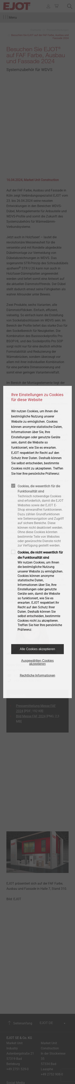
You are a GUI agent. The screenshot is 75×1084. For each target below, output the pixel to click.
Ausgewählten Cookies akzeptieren (37, 662)
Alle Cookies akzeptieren (37, 649)
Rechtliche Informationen (37, 675)
